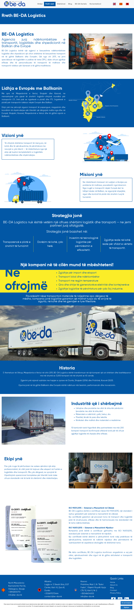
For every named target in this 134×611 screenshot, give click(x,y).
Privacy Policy (115, 593)
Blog (70, 4)
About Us (113, 585)
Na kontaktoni (95, 4)
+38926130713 (14, 592)
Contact (113, 590)
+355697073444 (51, 594)
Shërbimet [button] (61, 4)
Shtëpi (40, 4)
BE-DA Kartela (81, 4)
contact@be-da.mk (53, 597)
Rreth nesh (49, 4)
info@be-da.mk (15, 595)
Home (112, 582)
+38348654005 (87, 594)
